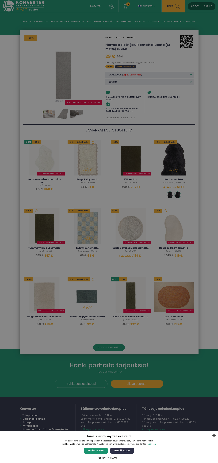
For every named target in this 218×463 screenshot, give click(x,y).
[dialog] (109, 231)
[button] (109, 457)
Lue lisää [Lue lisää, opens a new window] (152, 444)
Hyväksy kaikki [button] (96, 450)
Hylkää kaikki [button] (122, 450)
